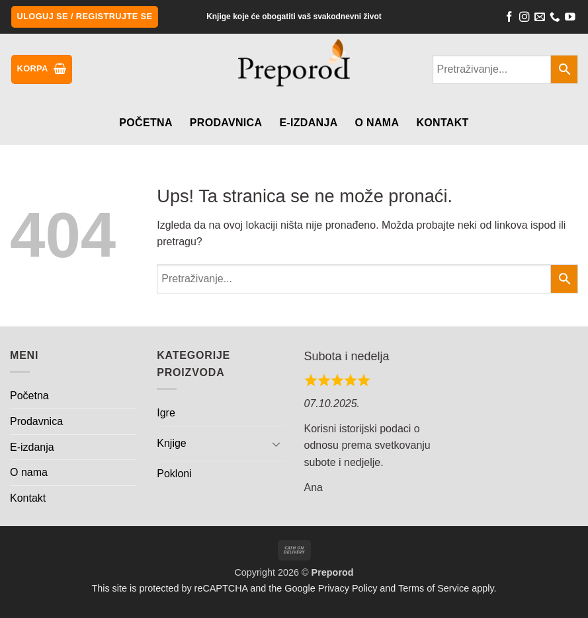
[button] (85, 17)
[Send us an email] (539, 18)
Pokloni (174, 473)
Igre (166, 412)
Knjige (171, 443)
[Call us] (555, 18)
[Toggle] (276, 443)
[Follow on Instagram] (524, 18)
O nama (377, 122)
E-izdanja (308, 122)
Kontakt (442, 122)
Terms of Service (433, 588)
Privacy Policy (348, 588)
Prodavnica (226, 122)
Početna (145, 122)
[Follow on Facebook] (509, 18)
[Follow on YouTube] (570, 18)
